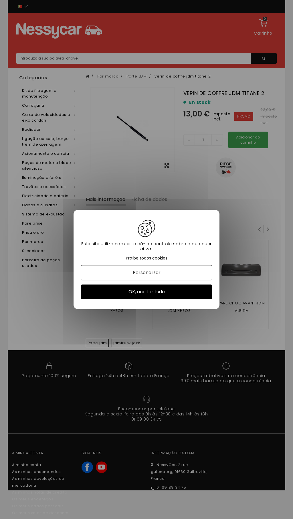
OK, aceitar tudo (146, 291)
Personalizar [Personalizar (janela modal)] (147, 272)
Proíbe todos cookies (146, 258)
